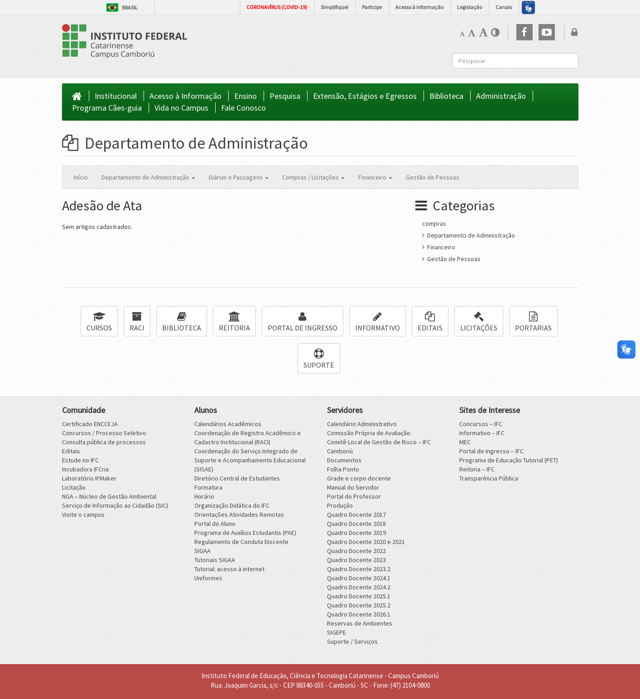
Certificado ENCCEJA (90, 424)
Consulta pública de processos (104, 442)
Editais (71, 451)
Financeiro (438, 247)
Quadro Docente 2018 (356, 523)
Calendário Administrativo (362, 424)
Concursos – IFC (480, 424)
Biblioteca (446, 96)
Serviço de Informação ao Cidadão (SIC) (115, 505)
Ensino (245, 96)
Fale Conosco (243, 107)
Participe (372, 7)
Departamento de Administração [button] (148, 177)
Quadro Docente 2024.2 (358, 587)
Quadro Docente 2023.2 (358, 569)
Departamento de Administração (185, 143)
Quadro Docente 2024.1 (358, 578)
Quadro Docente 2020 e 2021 (366, 542)
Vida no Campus (181, 107)
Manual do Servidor (353, 487)
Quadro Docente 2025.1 (358, 596)
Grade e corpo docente (359, 478)
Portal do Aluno (215, 523)
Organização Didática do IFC (231, 505)
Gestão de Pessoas (432, 177)
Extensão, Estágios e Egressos (365, 96)
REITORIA (234, 322)
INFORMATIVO (377, 322)
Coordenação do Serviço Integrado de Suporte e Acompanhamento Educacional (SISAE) (250, 460)
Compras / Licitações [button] (313, 177)
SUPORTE (318, 359)
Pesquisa (284, 96)
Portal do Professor (354, 496)
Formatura (208, 487)
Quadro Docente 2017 (356, 514)
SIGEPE (336, 632)
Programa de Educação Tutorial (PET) (508, 460)
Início (81, 177)
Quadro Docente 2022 (356, 551)
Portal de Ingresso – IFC (491, 451)
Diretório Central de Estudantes (237, 478)
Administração (501, 96)
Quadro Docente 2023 (356, 560)
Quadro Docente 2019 (356, 533)
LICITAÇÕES (478, 322)
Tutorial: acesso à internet (229, 569)
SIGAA (202, 551)
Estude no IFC (80, 460)
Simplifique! (334, 7)
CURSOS (99, 322)
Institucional (116, 96)
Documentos (344, 460)
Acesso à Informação (185, 96)
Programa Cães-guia (107, 107)
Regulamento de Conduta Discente (241, 542)
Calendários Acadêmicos (227, 424)
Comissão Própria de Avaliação (368, 433)
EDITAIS (430, 322)
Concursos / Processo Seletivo (104, 433)
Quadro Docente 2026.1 (358, 614)
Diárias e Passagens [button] (239, 177)
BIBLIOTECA (181, 322)
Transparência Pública (488, 478)
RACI (137, 322)
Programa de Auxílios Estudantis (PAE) (245, 533)
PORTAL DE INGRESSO (302, 322)
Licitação (74, 487)
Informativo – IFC (482, 433)
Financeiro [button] (375, 177)
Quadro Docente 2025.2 (358, 605)
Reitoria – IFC (477, 469)
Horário (204, 496)
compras (434, 223)
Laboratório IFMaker (89, 478)
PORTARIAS (533, 322)
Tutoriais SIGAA (214, 560)
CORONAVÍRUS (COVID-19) (276, 7)
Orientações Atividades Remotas (239, 514)
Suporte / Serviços (352, 641)
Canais (504, 7)
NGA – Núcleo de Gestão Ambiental (109, 496)
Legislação (469, 7)
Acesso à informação (419, 7)
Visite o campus (83, 514)
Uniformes (208, 578)
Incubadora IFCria (85, 469)
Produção (340, 505)
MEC (465, 442)
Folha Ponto (343, 469)
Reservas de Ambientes (359, 623)
